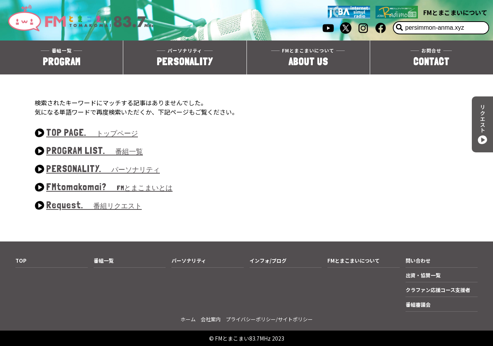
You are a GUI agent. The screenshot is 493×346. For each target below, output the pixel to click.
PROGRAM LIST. (94, 151)
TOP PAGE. (92, 133)
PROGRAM (61, 57)
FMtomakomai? (109, 187)
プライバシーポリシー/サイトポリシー (269, 319)
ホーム (188, 319)
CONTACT (431, 57)
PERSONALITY (184, 57)
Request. (94, 205)
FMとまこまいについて (455, 12)
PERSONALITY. (103, 169)
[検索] (399, 28)
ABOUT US (308, 57)
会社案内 (211, 319)
